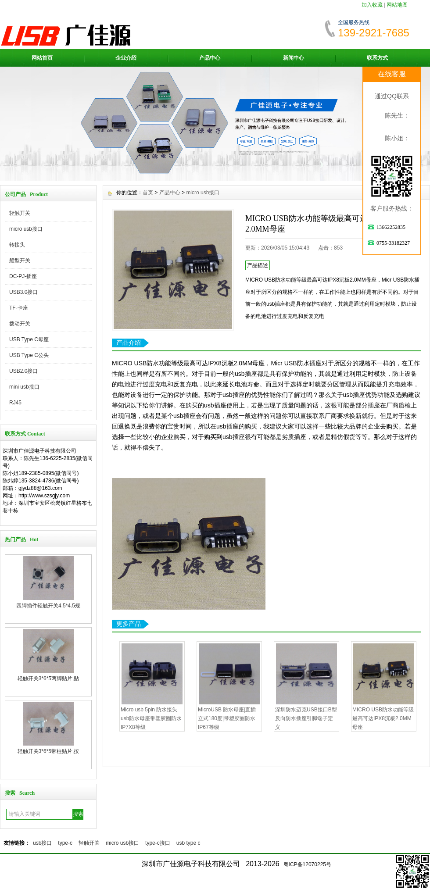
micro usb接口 (26, 229)
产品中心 (209, 58)
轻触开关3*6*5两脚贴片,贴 (48, 678)
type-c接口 (157, 843)
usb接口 (42, 843)
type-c (65, 843)
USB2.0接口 (23, 371)
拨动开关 (19, 324)
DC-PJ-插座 (23, 276)
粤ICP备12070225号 (307, 864)
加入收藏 (372, 5)
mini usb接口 (24, 387)
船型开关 (19, 260)
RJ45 (15, 403)
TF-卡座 (18, 308)
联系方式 (377, 58)
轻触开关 (19, 213)
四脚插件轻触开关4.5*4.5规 (48, 606)
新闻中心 (293, 58)
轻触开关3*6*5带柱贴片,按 (48, 751)
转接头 (17, 245)
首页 (148, 192)
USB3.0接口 (23, 292)
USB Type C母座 (29, 339)
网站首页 (42, 58)
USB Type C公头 (29, 355)
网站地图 (397, 5)
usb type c (188, 843)
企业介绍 (125, 58)
